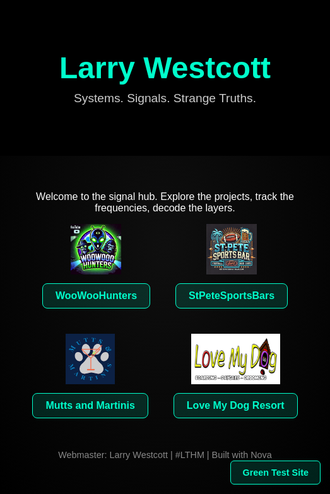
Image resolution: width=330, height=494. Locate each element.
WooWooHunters (96, 295)
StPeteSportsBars (231, 295)
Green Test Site (275, 473)
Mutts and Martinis (89, 405)
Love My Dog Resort (236, 405)
